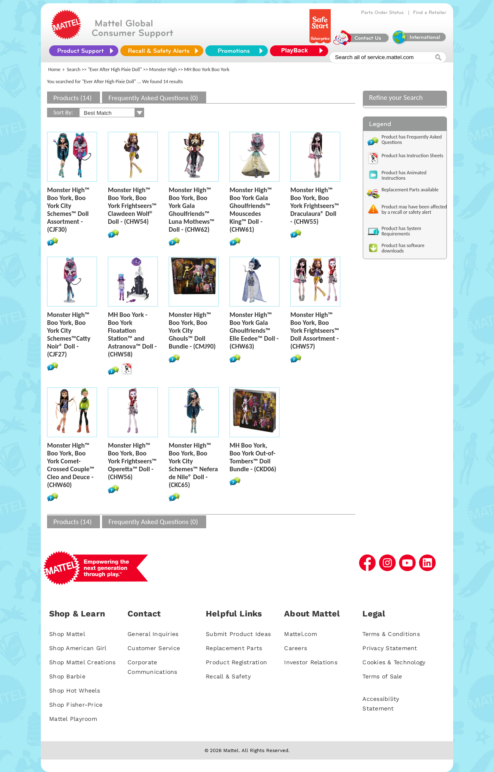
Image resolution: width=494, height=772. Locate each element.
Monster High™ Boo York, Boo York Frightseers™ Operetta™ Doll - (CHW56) (132, 461)
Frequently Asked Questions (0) (153, 98)
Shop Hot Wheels (74, 690)
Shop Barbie (67, 676)
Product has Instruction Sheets (412, 155)
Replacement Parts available (410, 190)
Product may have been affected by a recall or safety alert (414, 209)
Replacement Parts (234, 648)
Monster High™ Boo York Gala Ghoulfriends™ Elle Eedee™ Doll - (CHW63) (254, 330)
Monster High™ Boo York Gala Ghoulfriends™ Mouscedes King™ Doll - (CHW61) (251, 209)
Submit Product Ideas (238, 634)
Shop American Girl (78, 648)
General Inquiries (152, 634)
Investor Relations (310, 662)
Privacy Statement (389, 648)
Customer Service (153, 648)
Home (54, 69)
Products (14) (72, 98)
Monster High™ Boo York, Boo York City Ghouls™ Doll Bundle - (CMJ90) (192, 330)
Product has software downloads (403, 248)
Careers (295, 648)
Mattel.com (300, 634)
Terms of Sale (382, 676)
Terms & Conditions (391, 634)
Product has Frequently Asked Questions (412, 139)
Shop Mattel (67, 634)
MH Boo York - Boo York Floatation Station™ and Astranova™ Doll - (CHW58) (132, 334)
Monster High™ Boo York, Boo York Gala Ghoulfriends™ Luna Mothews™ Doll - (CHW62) (192, 209)
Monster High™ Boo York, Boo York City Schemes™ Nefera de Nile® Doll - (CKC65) (193, 465)
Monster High (163, 69)
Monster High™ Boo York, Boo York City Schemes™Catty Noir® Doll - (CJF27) (68, 334)
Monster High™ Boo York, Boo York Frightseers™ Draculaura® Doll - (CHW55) (314, 205)
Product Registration (236, 662)
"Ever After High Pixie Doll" (115, 69)
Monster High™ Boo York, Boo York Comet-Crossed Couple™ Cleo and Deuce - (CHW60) (70, 465)
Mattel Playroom (73, 718)
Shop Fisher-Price (75, 704)
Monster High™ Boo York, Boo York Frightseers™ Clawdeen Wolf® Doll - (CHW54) (132, 205)
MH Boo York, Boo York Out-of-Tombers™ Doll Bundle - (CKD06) (253, 457)
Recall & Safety (228, 676)
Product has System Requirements (401, 231)
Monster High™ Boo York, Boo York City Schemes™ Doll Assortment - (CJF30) (68, 209)
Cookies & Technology (393, 662)
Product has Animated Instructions (404, 175)
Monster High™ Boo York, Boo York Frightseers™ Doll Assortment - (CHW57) (314, 330)
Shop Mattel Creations (82, 662)
